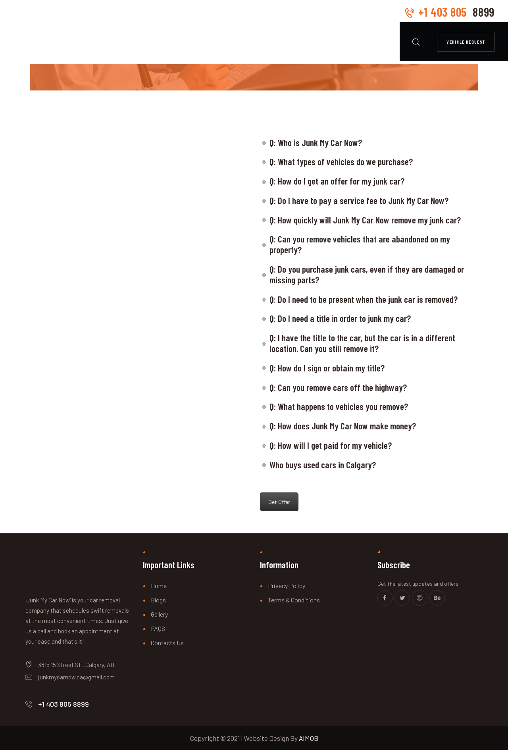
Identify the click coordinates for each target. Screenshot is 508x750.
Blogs (158, 600)
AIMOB (308, 738)
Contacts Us (167, 642)
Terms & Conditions (294, 600)
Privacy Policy (286, 585)
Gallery (159, 614)
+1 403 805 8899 (63, 704)
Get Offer (279, 501)
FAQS (158, 628)
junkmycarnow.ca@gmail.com (76, 677)
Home (159, 585)
